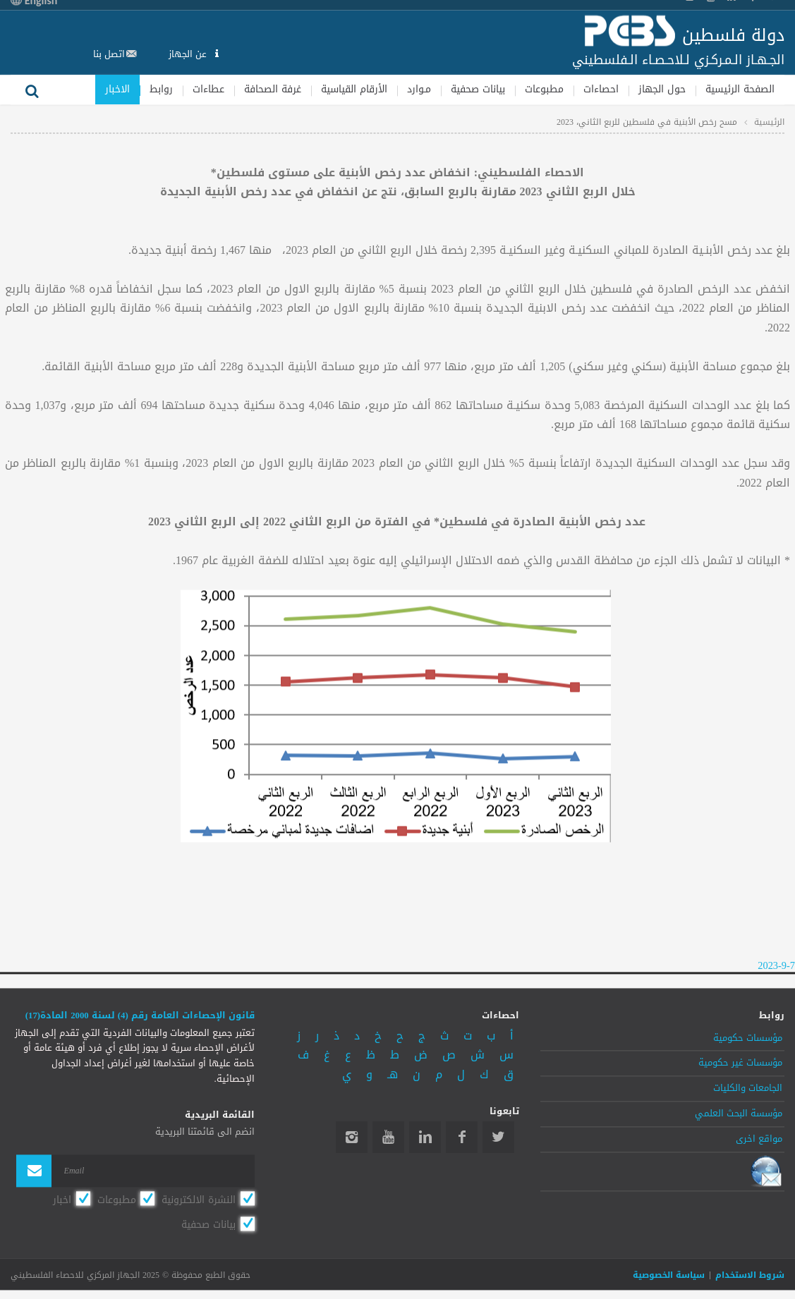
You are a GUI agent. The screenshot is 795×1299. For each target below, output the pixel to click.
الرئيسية (769, 122)
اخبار (62, 1199)
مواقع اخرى (759, 1138)
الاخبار (117, 89)
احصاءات (601, 89)
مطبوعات (544, 89)
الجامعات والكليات (747, 1088)
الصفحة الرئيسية (740, 89)
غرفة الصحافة (272, 89)
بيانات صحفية (478, 89)
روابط (161, 89)
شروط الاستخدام (749, 1275)
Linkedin (425, 1138)
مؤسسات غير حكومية (740, 1063)
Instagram (352, 1138)
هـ (392, 1074)
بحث (32, 89)
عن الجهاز (189, 54)
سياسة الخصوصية (669, 1275)
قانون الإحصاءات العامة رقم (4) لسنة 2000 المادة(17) (140, 1016)
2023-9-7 (776, 966)
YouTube (388, 1138)
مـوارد (419, 89)
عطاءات (208, 89)
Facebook (462, 1138)
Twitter (498, 1138)
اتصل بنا (109, 54)
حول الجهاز (662, 89)
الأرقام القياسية (354, 89)
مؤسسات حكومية (747, 1038)
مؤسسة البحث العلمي (738, 1113)
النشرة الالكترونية (199, 1199)
